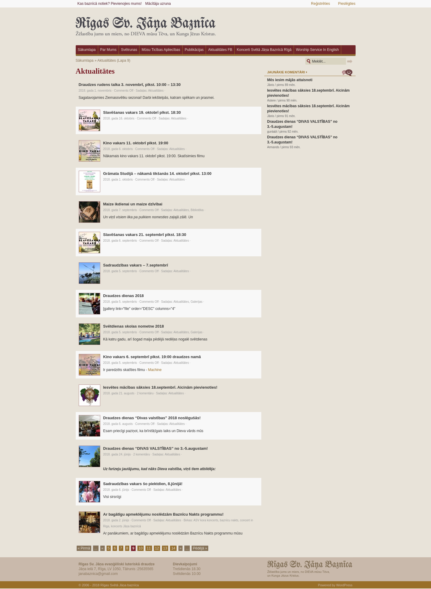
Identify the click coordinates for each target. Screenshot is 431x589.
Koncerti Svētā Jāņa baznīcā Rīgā (264, 50)
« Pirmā (84, 548)
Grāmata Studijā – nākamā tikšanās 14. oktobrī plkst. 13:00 (157, 173)
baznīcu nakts (229, 520)
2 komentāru (145, 393)
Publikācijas (194, 50)
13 (165, 548)
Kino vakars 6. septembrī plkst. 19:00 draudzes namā (152, 357)
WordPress (344, 585)
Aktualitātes (106, 60)
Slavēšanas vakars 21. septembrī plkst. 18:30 (144, 234)
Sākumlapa (87, 50)
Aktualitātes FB (220, 50)
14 (173, 548)
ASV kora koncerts (205, 520)
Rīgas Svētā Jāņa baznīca (119, 585)
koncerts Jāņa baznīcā (126, 526)
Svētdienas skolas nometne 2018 (133, 326)
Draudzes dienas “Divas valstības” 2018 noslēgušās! (152, 418)
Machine (155, 370)
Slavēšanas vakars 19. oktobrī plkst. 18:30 (142, 112)
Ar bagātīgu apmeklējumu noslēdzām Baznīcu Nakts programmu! (163, 514)
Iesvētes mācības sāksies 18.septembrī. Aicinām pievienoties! (160, 387)
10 (140, 548)
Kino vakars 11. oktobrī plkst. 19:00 (135, 143)
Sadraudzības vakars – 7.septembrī (135, 265)
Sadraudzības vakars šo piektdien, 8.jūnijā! (143, 484)
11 (149, 548)
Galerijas (196, 301)
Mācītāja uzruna (158, 3)
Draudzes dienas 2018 (123, 295)
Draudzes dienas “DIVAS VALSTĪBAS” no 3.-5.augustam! (155, 448)
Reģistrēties (320, 3)
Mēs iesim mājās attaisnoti (289, 80)
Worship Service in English (317, 50)
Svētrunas (129, 50)
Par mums (108, 50)
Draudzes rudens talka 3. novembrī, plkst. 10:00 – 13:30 (130, 84)
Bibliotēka (197, 210)
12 (157, 548)
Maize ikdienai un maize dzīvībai (133, 204)
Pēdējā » (200, 548)
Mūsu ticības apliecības (161, 50)
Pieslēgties (346, 3)
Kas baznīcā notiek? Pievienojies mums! (110, 3)
